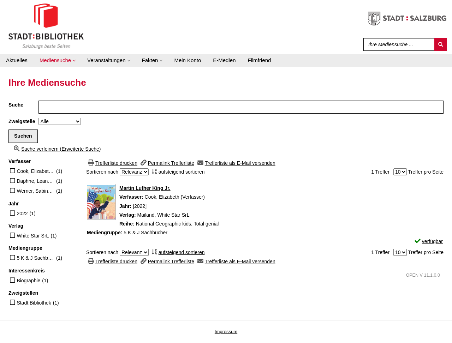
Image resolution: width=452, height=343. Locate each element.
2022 (22, 213)
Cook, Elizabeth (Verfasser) (35, 171)
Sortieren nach (102, 172)
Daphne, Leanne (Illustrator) (35, 181)
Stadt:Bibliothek (34, 303)
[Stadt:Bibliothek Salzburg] (46, 26)
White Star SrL (33, 236)
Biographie (28, 280)
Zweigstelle (21, 121)
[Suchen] (440, 44)
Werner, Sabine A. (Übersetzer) (35, 191)
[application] (57, 60)
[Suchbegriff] (397, 44)
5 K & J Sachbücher (35, 258)
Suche (15, 105)
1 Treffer (380, 172)
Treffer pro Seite (426, 172)
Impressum (226, 331)
